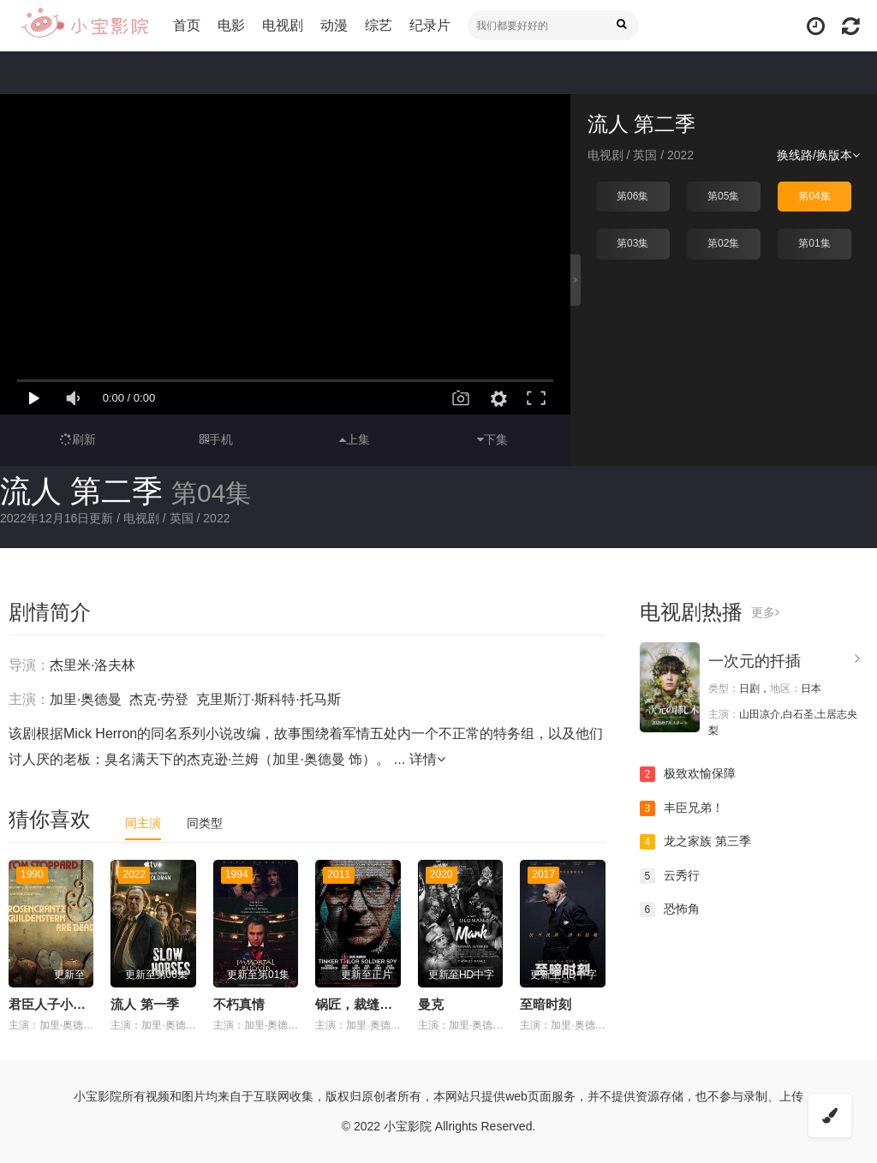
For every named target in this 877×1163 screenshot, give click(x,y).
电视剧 (282, 25)
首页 (186, 25)
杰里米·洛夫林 (92, 665)
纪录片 (429, 25)
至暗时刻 (545, 1004)
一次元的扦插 (754, 661)
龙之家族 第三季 (695, 842)
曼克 (431, 1004)
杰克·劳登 (158, 699)
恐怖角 (670, 909)
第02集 (723, 243)
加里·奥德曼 (86, 699)
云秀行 (670, 876)
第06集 (632, 196)
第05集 (723, 196)
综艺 (378, 25)
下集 (492, 439)
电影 (231, 25)
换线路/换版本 (818, 155)
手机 (216, 439)
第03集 (632, 243)
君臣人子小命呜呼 (60, 1004)
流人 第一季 (144, 1004)
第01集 (814, 243)
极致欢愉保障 (688, 774)
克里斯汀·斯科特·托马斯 (268, 699)
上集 (354, 439)
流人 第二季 (81, 491)
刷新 (78, 439)
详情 (427, 759)
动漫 (334, 25)
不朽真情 (239, 1004)
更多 (765, 612)
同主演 (143, 823)
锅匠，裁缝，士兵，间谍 (385, 1004)
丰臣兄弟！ (682, 808)
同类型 (205, 823)
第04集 (814, 196)
